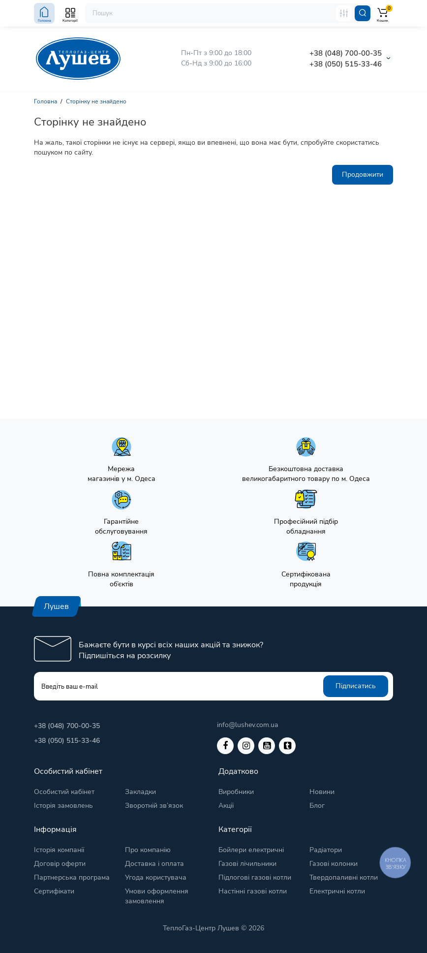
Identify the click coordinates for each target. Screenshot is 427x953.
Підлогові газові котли (254, 877)
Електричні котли (337, 891)
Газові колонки (333, 863)
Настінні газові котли (252, 891)
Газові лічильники (247, 863)
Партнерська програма (72, 877)
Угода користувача (155, 877)
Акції (226, 805)
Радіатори (325, 850)
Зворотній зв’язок (154, 805)
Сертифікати (54, 891)
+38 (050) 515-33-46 (345, 64)
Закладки (140, 791)
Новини (322, 791)
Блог (317, 805)
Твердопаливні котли (343, 877)
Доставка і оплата (154, 863)
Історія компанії (59, 850)
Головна (45, 101)
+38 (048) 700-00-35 (345, 53)
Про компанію (148, 850)
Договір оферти (60, 863)
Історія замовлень (63, 805)
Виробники (236, 791)
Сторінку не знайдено (96, 101)
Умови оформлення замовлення (156, 896)
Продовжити (362, 174)
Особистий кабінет (64, 791)
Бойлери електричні (251, 850)
